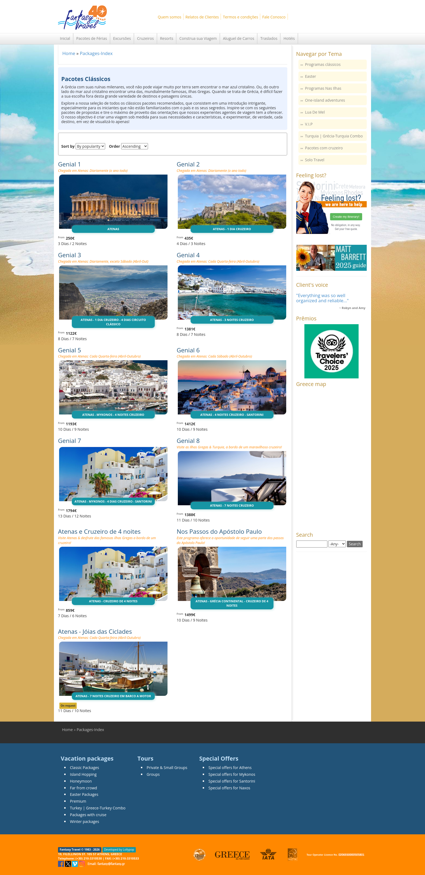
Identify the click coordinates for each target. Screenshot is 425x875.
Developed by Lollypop (119, 849)
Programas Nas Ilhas (323, 88)
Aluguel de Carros (238, 38)
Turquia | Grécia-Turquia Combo (334, 136)
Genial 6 (188, 350)
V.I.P (309, 124)
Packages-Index (96, 53)
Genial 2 (188, 164)
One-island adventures (325, 100)
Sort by (68, 146)
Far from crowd (83, 787)
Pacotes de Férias (91, 38)
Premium (78, 801)
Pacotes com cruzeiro (324, 147)
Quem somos (169, 17)
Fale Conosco (273, 17)
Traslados (268, 38)
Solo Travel (314, 159)
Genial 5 (69, 350)
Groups (153, 774)
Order (114, 146)
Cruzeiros (145, 38)
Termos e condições (240, 17)
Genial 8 (188, 440)
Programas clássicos (322, 64)
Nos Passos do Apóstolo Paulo (219, 531)
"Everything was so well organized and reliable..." (322, 297)
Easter (310, 76)
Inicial (65, 38)
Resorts (166, 38)
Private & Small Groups (167, 767)
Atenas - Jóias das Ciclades (95, 631)
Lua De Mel (315, 112)
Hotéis (289, 38)
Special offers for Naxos (229, 787)
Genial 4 (188, 255)
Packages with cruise (88, 814)
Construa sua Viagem (198, 38)
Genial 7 (69, 440)
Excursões (122, 38)
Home (68, 53)
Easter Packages (84, 794)
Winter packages (84, 821)
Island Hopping (83, 774)
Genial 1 (69, 164)
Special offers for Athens (230, 767)
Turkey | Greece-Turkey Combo (97, 807)
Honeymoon (81, 781)
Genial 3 (69, 255)
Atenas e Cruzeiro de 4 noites (99, 531)
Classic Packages (84, 767)
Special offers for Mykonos (231, 774)
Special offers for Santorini (231, 781)
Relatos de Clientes (202, 17)
